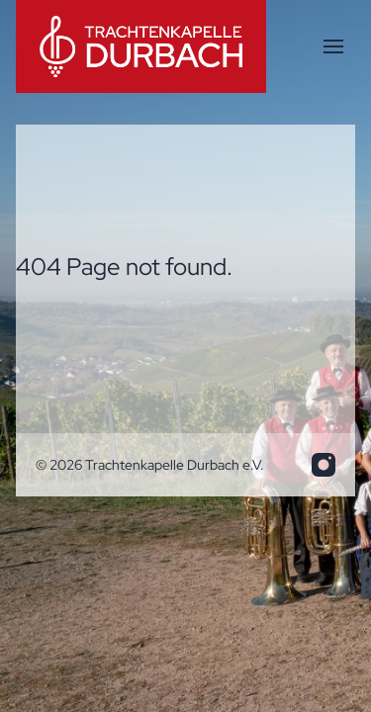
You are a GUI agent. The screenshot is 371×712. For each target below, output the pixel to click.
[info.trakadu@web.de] (323, 465)
